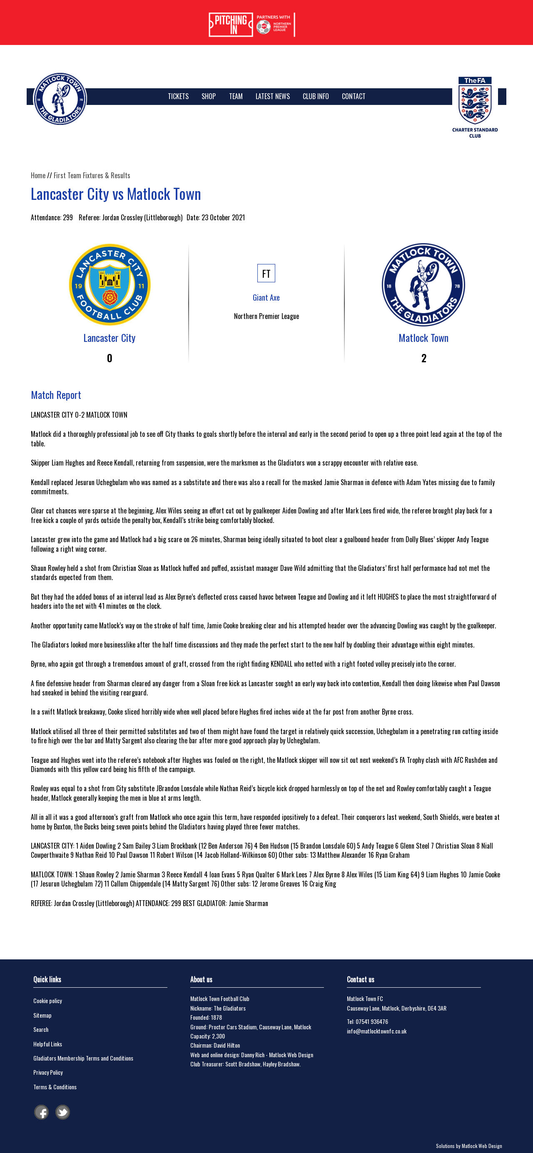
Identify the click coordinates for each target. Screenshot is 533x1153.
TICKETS (178, 96)
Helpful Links (47, 1043)
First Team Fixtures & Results (92, 175)
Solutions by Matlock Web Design (469, 1145)
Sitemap (42, 1015)
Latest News (273, 96)
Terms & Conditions (55, 1086)
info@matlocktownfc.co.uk (376, 1030)
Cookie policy (47, 1000)
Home (38, 175)
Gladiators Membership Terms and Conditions (83, 1057)
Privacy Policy (47, 1072)
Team (236, 96)
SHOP (209, 96)
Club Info (316, 96)
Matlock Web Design (291, 1054)
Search (40, 1029)
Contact (354, 96)
